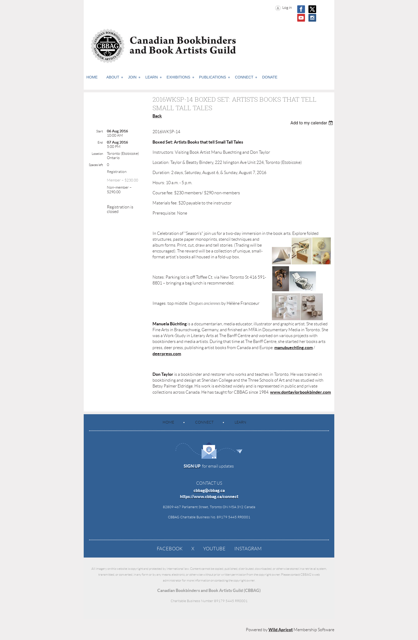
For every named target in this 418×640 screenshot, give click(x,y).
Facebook (170, 548)
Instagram (248, 548)
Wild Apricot (280, 629)
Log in (287, 7)
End (100, 142)
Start (99, 131)
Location (97, 153)
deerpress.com (166, 353)
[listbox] (312, 123)
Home (168, 422)
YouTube (214, 548)
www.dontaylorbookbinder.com (300, 392)
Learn (240, 422)
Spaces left (96, 165)
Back (157, 115)
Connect (204, 422)
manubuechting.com (293, 347)
